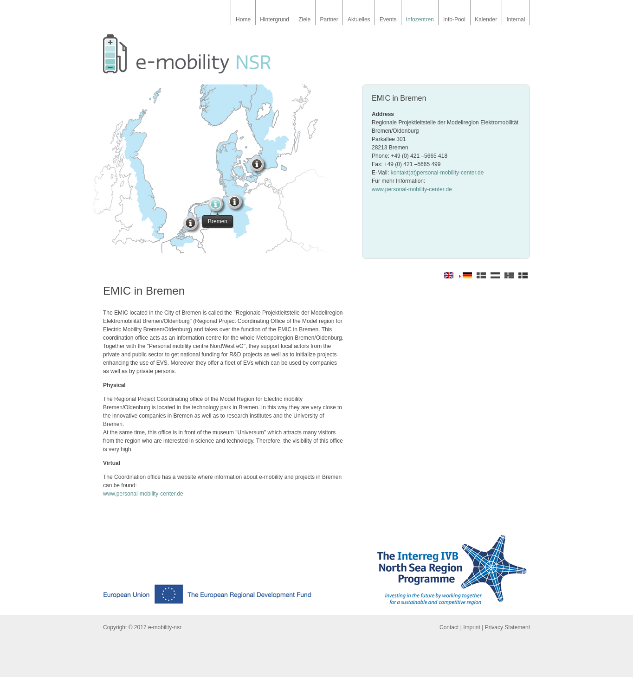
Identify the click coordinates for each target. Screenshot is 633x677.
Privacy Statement (507, 627)
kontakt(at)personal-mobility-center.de (437, 172)
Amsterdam (192, 225)
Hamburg (236, 203)
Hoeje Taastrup (259, 166)
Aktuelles (359, 19)
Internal (515, 19)
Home (243, 19)
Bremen (217, 206)
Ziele (304, 19)
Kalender (486, 19)
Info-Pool (454, 19)
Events (388, 19)
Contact (449, 627)
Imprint (471, 627)
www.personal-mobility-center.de (412, 189)
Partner (329, 19)
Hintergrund (274, 19)
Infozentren (420, 19)
